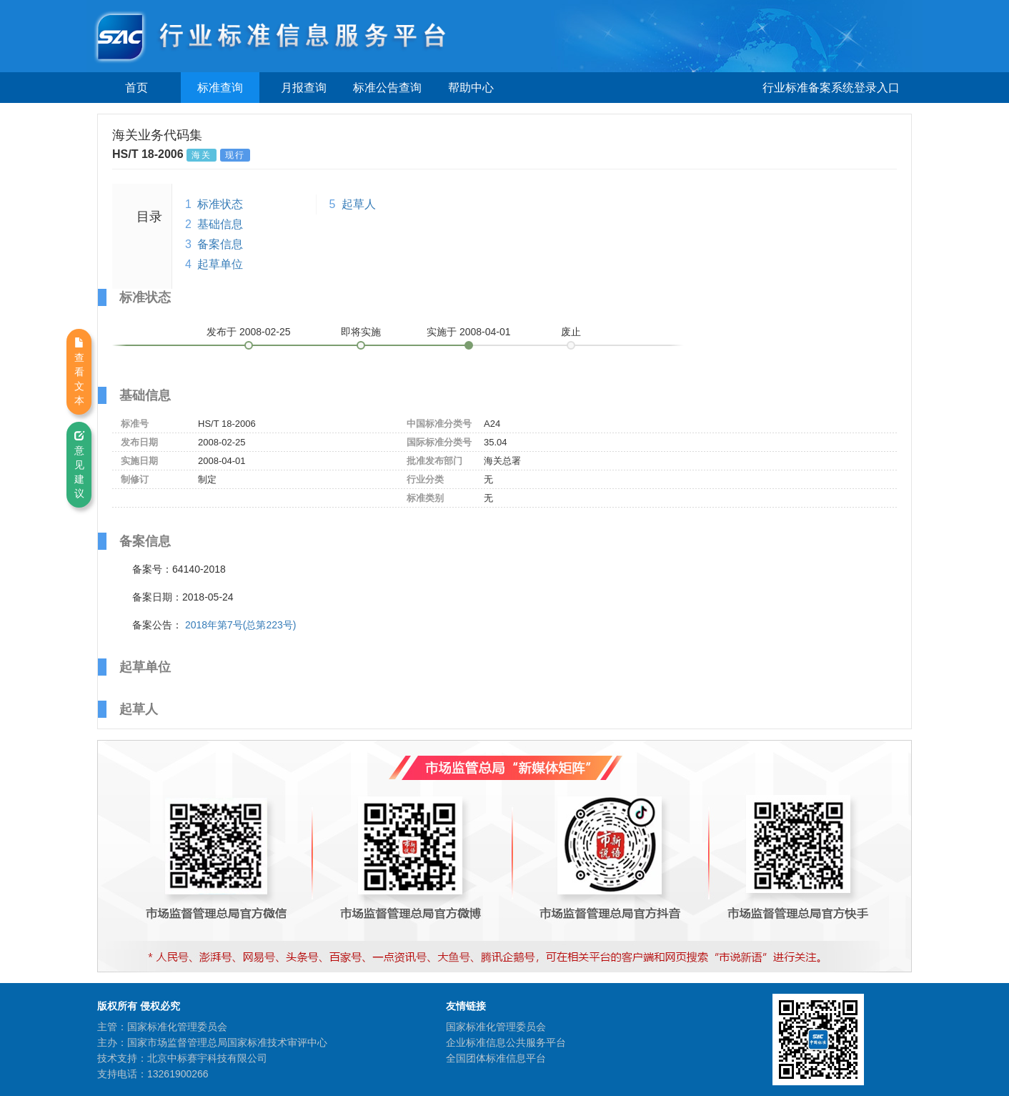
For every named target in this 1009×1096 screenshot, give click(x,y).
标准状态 (220, 204)
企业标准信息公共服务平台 (506, 1042)
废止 (571, 331)
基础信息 (220, 224)
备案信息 (220, 244)
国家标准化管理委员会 (496, 1026)
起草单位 (220, 264)
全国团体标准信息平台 (496, 1058)
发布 (249, 331)
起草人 (359, 204)
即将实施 (361, 331)
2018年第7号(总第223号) (241, 625)
